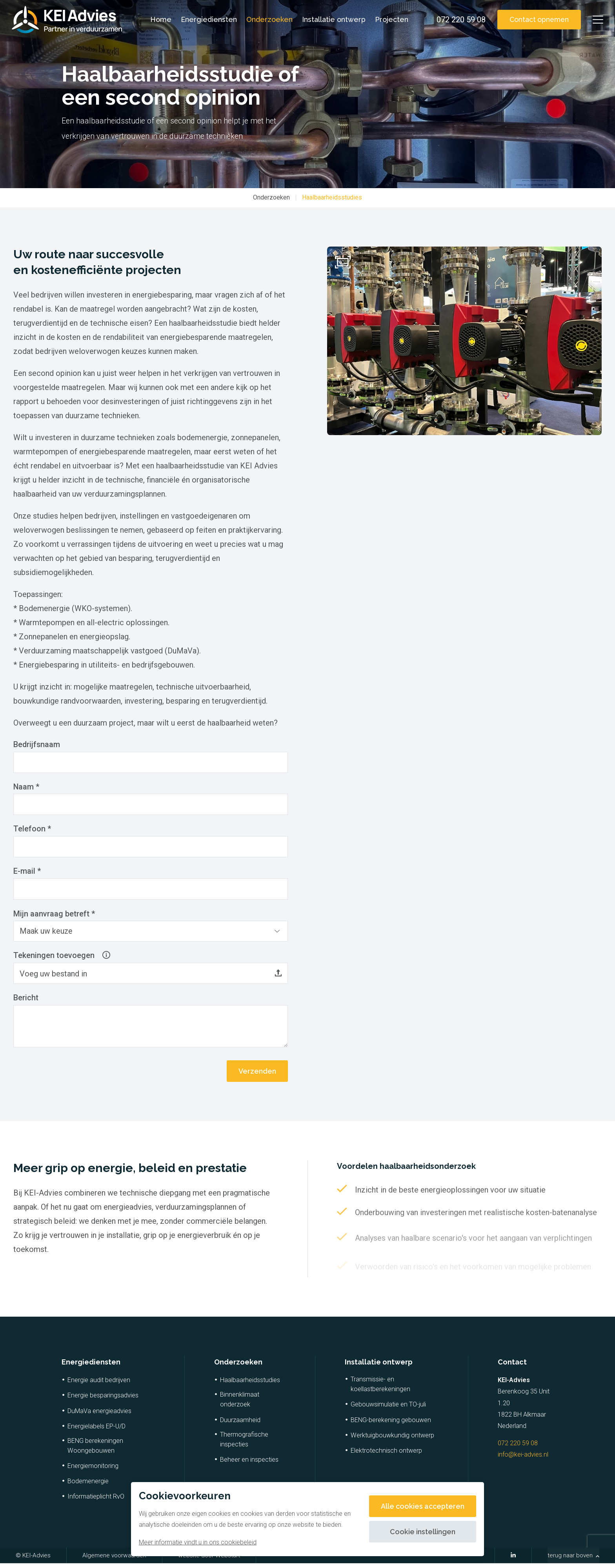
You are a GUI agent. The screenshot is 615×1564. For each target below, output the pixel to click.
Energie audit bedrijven (98, 1380)
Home (160, 19)
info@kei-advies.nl (523, 1455)
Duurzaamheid (240, 1420)
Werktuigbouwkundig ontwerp (392, 1436)
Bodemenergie (88, 1482)
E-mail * (27, 871)
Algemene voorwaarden (114, 1556)
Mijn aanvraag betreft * (54, 914)
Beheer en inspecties (249, 1460)
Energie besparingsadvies (102, 1396)
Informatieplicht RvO (95, 1497)
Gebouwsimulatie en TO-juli (388, 1405)
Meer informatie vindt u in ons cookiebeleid (198, 1542)
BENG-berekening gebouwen (391, 1420)
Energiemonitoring (92, 1466)
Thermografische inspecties (244, 1440)
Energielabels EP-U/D (96, 1427)
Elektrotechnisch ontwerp (386, 1451)
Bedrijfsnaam (37, 744)
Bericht (25, 998)
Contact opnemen (538, 19)
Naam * (26, 787)
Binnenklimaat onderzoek (239, 1400)
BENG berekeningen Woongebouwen (95, 1446)
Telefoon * (32, 829)
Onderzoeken (269, 19)
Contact (512, 1363)
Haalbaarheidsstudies (332, 197)
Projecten (391, 19)
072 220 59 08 (518, 1444)
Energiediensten (208, 19)
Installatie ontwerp (333, 19)
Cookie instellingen (422, 1532)
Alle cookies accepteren (422, 1506)
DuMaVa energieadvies (99, 1411)
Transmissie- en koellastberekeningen (380, 1384)
